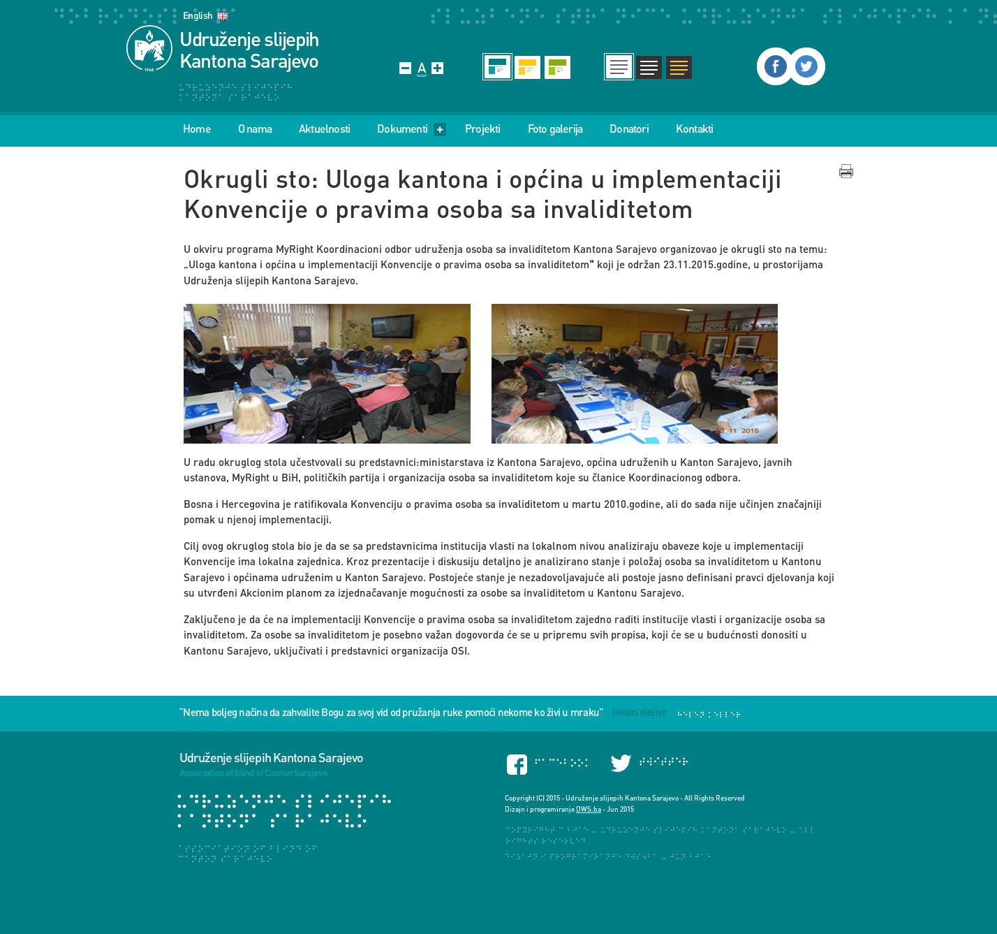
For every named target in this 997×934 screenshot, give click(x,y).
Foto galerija (555, 129)
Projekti (483, 129)
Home (197, 129)
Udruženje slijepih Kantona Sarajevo (249, 49)
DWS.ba (588, 809)
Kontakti (695, 129)
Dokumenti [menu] (411, 129)
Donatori (629, 129)
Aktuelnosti (324, 129)
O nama (255, 129)
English (197, 15)
